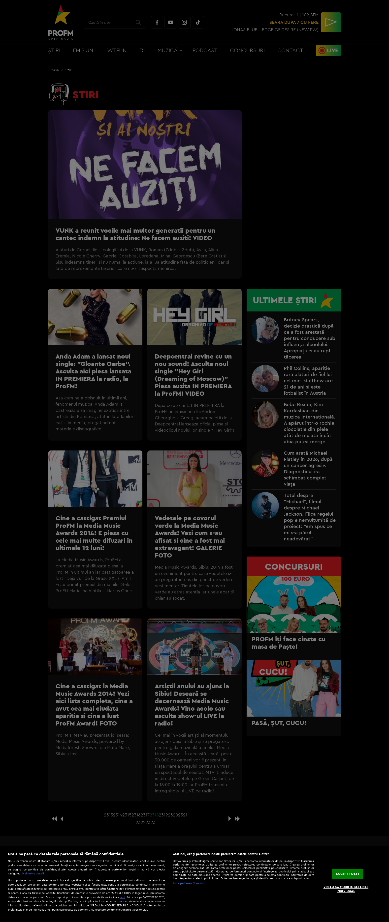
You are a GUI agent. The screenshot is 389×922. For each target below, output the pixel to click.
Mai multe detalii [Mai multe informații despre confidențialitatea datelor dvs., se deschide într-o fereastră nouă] (33, 873)
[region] (194, 884)
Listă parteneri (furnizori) (189, 883)
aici (122, 897)
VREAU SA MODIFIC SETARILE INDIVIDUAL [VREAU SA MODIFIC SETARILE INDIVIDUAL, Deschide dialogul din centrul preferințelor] (346, 889)
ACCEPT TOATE (347, 874)
